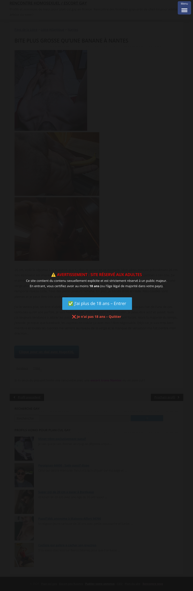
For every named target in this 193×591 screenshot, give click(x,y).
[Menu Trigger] (184, 8)
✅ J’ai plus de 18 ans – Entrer (97, 303)
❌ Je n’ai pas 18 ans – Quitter (96, 316)
